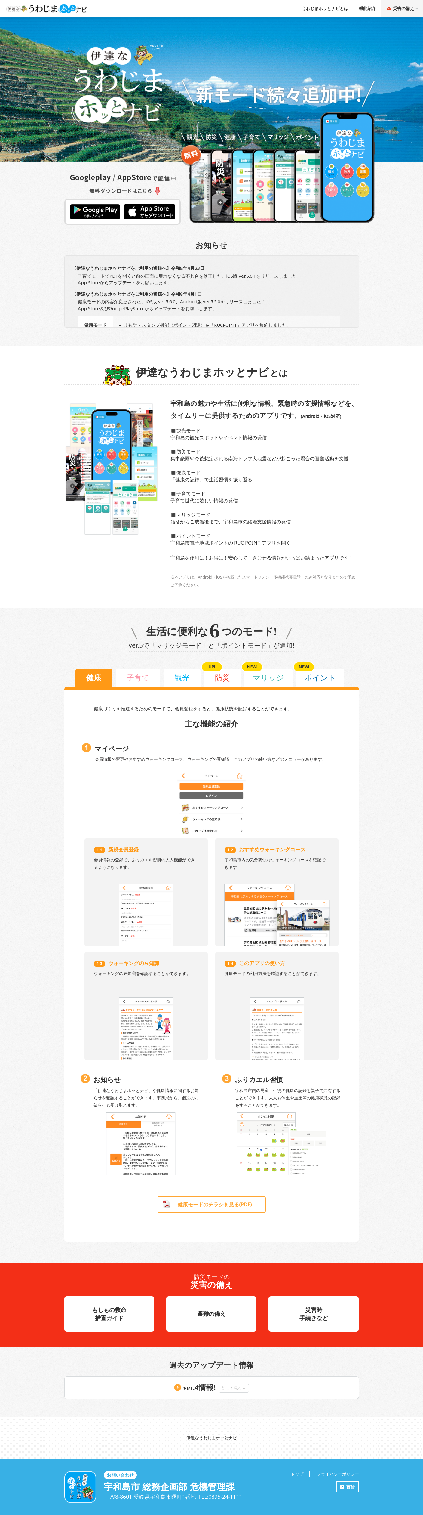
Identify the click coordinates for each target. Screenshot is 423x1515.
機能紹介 (367, 8)
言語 (350, 1486)
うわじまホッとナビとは (325, 8)
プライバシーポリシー (338, 1474)
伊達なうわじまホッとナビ (211, 1438)
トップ (297, 1474)
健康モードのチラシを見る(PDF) (215, 1204)
